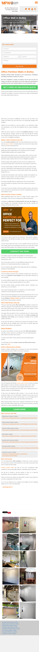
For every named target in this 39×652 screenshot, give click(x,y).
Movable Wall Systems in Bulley (10, 622)
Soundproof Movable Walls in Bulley (11, 628)
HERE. (9, 344)
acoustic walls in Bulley (22, 383)
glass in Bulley (9, 144)
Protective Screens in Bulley (9, 633)
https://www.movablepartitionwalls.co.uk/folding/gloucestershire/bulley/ (19, 424)
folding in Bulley (14, 298)
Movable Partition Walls (7, 467)
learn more (19, 409)
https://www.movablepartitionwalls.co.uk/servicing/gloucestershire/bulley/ (20, 442)
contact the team (19, 251)
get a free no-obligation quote (19, 87)
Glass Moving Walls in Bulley (9, 630)
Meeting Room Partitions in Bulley (10, 624)
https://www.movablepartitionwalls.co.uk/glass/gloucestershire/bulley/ (19, 436)
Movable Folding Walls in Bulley (10, 627)
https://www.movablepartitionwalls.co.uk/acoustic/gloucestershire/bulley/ (20, 430)
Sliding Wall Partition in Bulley (9, 625)
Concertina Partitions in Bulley (9, 632)
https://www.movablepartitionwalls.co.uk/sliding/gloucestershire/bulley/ (19, 418)
